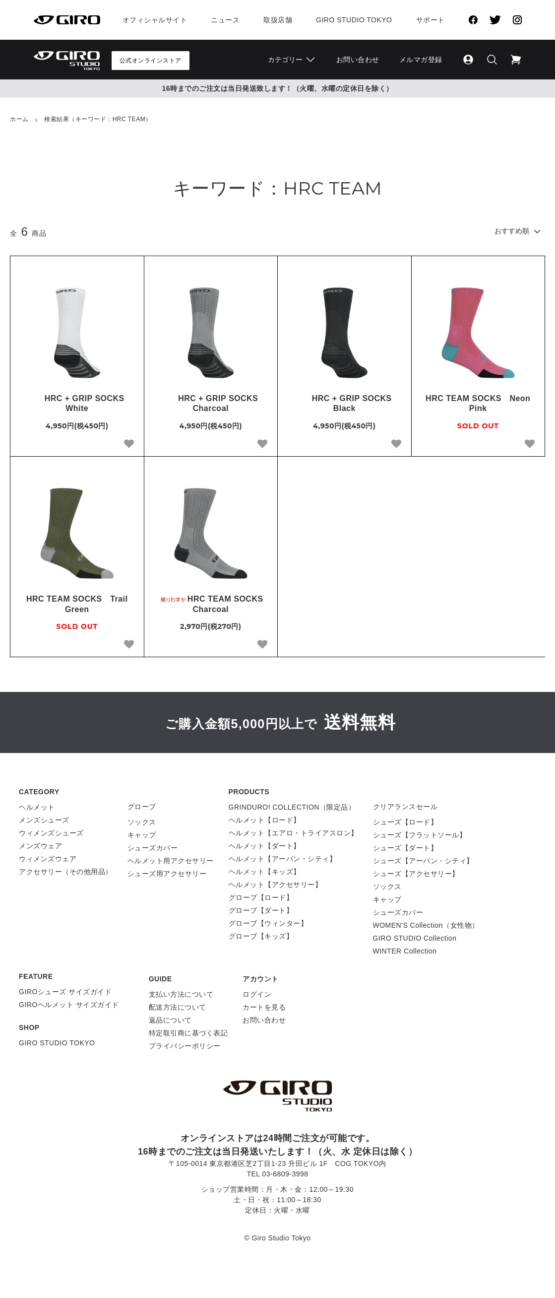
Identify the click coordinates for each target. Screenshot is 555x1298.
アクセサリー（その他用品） (66, 872)
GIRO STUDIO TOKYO (57, 1043)
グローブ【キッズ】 (261, 936)
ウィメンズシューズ (51, 833)
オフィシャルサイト (155, 20)
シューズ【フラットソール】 (420, 835)
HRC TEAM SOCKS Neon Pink (478, 403)
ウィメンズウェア (47, 859)
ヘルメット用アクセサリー (170, 861)
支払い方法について (181, 994)
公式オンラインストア (151, 60)
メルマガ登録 (420, 60)
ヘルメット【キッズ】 (265, 872)
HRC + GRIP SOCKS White (81, 403)
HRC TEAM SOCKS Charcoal (212, 604)
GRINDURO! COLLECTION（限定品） (292, 807)
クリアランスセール (405, 807)
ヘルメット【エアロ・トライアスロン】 (293, 833)
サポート (430, 20)
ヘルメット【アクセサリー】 (275, 884)
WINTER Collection (405, 951)
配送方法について (177, 1007)
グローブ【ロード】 (261, 897)
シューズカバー (152, 848)
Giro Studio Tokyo (354, 20)
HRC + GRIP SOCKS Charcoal (214, 403)
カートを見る (264, 1007)
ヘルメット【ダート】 (265, 846)
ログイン (257, 994)
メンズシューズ (44, 820)
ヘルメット (37, 807)
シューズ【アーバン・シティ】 (423, 861)
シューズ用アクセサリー (167, 874)
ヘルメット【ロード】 (265, 820)
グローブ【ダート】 (261, 910)
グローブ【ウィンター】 (268, 923)
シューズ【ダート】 (405, 848)
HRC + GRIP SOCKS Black (348, 403)
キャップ (141, 835)
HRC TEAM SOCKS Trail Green (77, 604)
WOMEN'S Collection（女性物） (426, 925)
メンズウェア (40, 846)
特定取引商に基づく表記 (188, 1033)
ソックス (141, 822)
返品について (170, 1020)
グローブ (141, 807)
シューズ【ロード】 (405, 822)
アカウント (261, 979)
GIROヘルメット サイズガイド (69, 1005)
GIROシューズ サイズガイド (65, 992)
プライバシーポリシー (185, 1046)
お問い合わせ (357, 60)
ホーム (19, 119)
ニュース (225, 20)
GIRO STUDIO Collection (415, 938)
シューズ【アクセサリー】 (416, 874)
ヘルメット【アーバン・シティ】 (283, 859)
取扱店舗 (277, 20)
